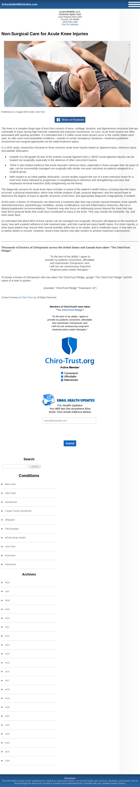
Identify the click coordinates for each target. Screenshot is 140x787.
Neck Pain (10, 493)
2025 (7, 752)
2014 (7, 654)
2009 (7, 609)
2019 (7, 698)
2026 (7, 761)
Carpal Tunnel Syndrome (18, 511)
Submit (70, 443)
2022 (7, 725)
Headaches (11, 502)
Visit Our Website (70, 24)
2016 (7, 672)
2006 (7, 582)
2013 (7, 645)
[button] (34, 466)
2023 (7, 734)
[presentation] (70, 432)
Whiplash (10, 519)
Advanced (10, 564)
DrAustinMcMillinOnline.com (19, 4)
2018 (7, 689)
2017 (7, 680)
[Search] (14, 466)
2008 (7, 600)
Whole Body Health (15, 537)
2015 (7, 663)
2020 (7, 707)
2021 (7, 716)
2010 (7, 618)
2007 (7, 591)
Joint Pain (40, 112)
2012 (7, 636)
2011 (7, 627)
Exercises (10, 555)
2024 (7, 743)
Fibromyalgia (12, 528)
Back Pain (10, 484)
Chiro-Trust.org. (28, 297)
